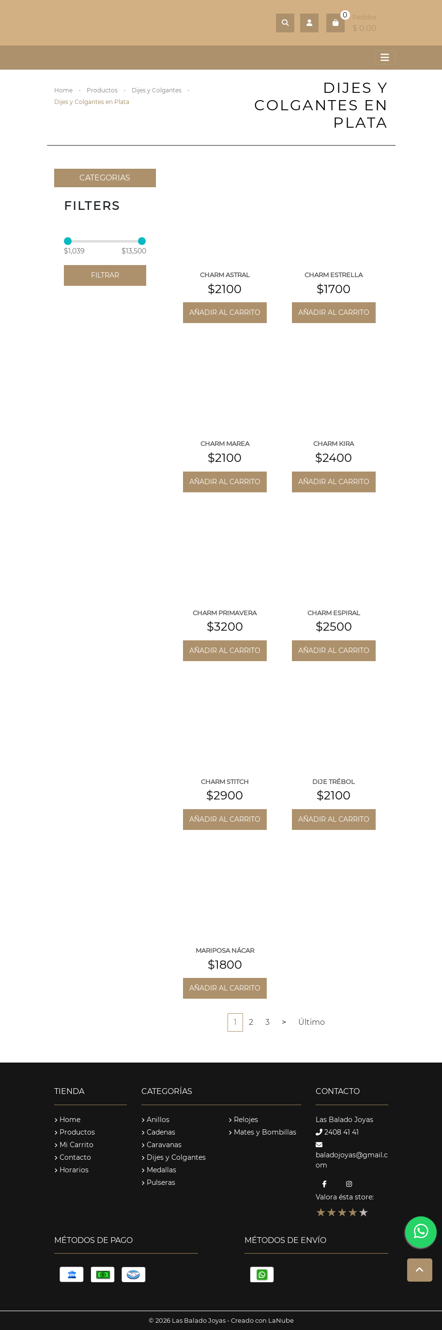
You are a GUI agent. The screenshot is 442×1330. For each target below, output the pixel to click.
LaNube (281, 1320)
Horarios (71, 1170)
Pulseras (158, 1182)
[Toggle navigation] (385, 57)
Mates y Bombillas (262, 1132)
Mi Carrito (73, 1144)
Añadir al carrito (224, 312)
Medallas (158, 1170)
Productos (102, 90)
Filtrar (105, 275)
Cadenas (158, 1132)
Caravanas (161, 1144)
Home (63, 90)
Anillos (155, 1119)
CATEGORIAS (104, 177)
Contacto (72, 1157)
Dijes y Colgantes (157, 90)
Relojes (243, 1119)
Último (311, 1022)
